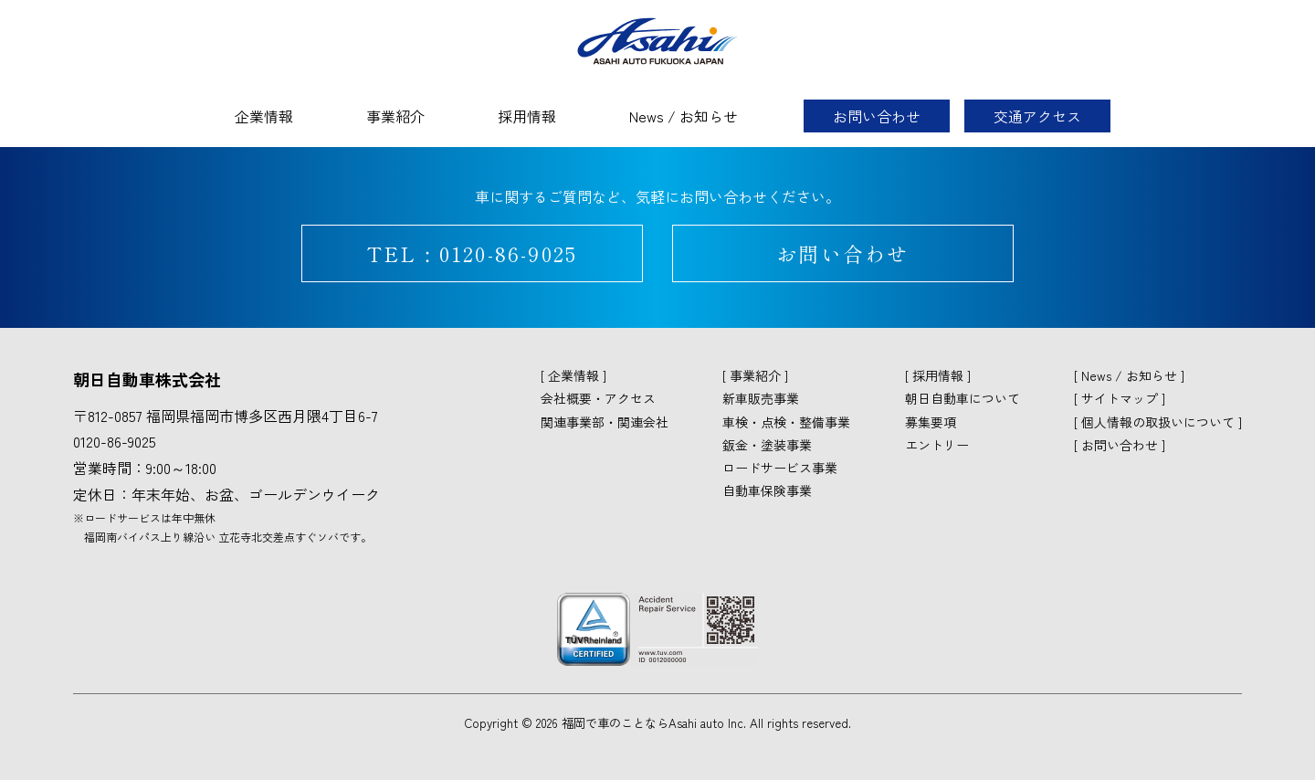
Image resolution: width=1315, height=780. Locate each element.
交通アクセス (1037, 116)
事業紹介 (395, 116)
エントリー (937, 445)
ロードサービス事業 (779, 468)
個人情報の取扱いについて (1158, 422)
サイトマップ (1119, 398)
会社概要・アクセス (598, 398)
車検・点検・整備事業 (786, 422)
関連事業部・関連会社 (604, 422)
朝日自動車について (962, 398)
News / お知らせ (683, 116)
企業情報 (264, 116)
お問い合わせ (876, 116)
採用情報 (527, 116)
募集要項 (930, 422)
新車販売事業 (760, 398)
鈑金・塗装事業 (767, 445)
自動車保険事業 (767, 490)
